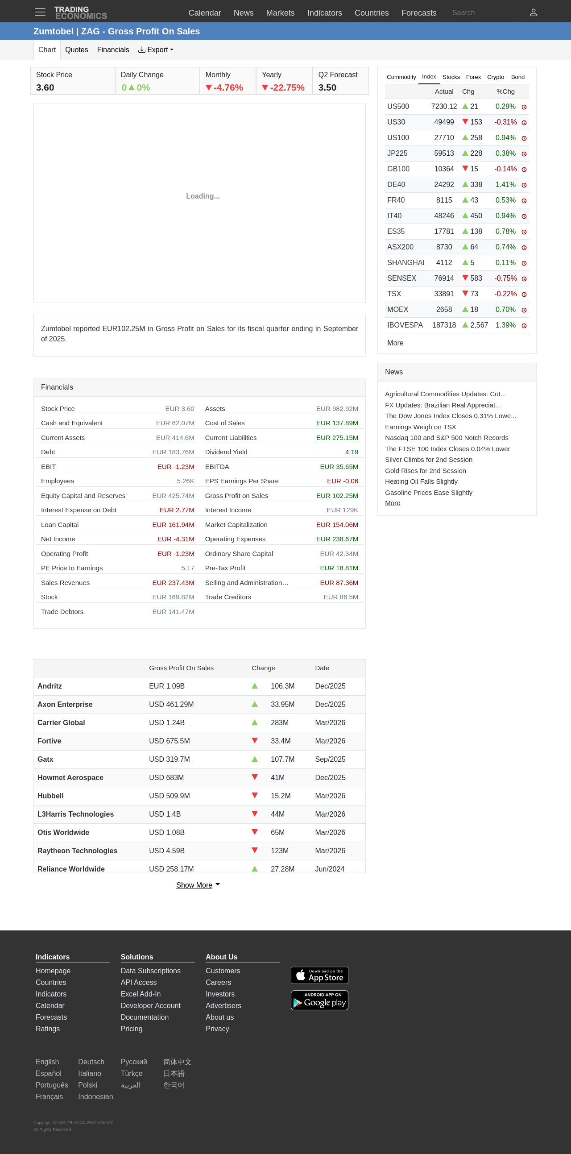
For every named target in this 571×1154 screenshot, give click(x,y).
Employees (57, 481)
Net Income (58, 539)
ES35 (396, 231)
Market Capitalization (236, 524)
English (47, 1062)
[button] (533, 13)
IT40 (394, 216)
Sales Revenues (65, 582)
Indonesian (95, 1096)
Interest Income (228, 510)
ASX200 (400, 247)
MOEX (397, 309)
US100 (398, 137)
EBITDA (217, 466)
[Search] (483, 13)
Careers (218, 982)
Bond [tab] (518, 77)
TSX (394, 294)
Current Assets (63, 437)
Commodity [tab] (401, 77)
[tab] (156, 50)
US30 (396, 122)
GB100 (398, 169)
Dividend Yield (226, 452)
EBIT (48, 466)
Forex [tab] (473, 77)
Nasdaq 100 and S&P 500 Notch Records (447, 437)
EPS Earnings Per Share (242, 481)
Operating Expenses (235, 539)
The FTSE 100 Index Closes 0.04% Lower (447, 448)
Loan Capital (60, 524)
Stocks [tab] (451, 77)
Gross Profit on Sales (237, 495)
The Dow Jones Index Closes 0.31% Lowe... (450, 415)
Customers (223, 971)
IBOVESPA (405, 325)
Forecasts (51, 1017)
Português (52, 1085)
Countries (51, 982)
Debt (48, 452)
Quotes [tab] (76, 50)
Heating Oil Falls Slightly (421, 481)
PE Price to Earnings (72, 568)
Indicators (51, 994)
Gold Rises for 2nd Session (425, 470)
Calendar (50, 1005)
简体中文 (177, 1062)
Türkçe (132, 1073)
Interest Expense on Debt (78, 510)
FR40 (396, 200)
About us (220, 1017)
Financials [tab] (113, 50)
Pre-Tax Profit (225, 568)
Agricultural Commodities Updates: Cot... (445, 394)
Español (49, 1073)
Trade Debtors (62, 611)
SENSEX (401, 278)
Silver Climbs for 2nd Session (428, 459)
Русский (134, 1062)
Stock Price (58, 408)
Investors (220, 994)
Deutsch (91, 1062)
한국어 (174, 1085)
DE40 (396, 184)
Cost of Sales (225, 423)
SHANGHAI (406, 262)
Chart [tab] (47, 50)
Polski (87, 1085)
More (392, 502)
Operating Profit (64, 553)
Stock (49, 597)
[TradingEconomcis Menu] (42, 12)
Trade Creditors (228, 597)
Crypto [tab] (495, 77)
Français (49, 1096)
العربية (131, 1085)
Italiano (89, 1073)
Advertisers (223, 1005)
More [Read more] (395, 343)
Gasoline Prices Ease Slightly (428, 492)
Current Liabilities (231, 437)
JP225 (397, 153)
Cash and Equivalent (72, 423)
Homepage (53, 971)
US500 (398, 106)
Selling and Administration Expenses (247, 582)
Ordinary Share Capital (239, 553)
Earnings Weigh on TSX (420, 427)
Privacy (217, 1029)
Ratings (48, 1029)
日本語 (174, 1073)
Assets (215, 408)
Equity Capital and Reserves (83, 495)
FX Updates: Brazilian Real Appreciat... (443, 405)
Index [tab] (429, 76)
